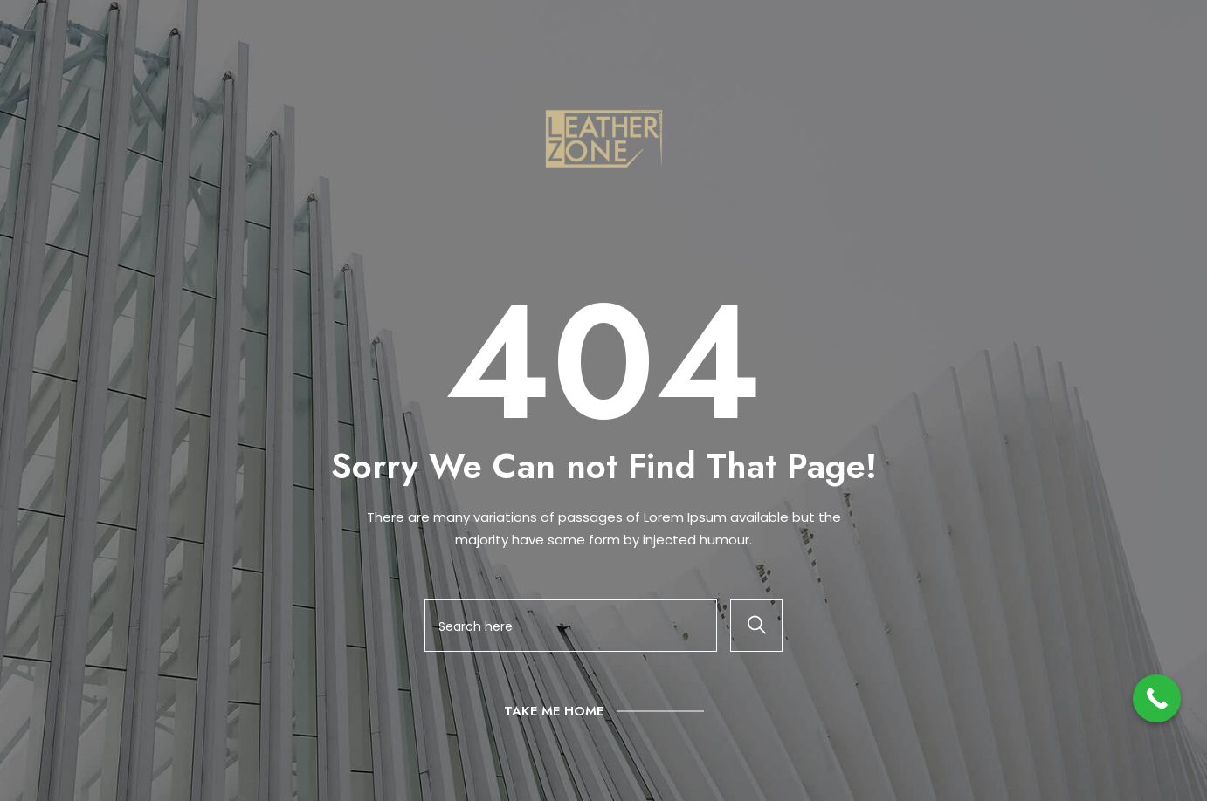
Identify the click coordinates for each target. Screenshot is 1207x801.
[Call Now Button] (1157, 698)
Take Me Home (554, 711)
